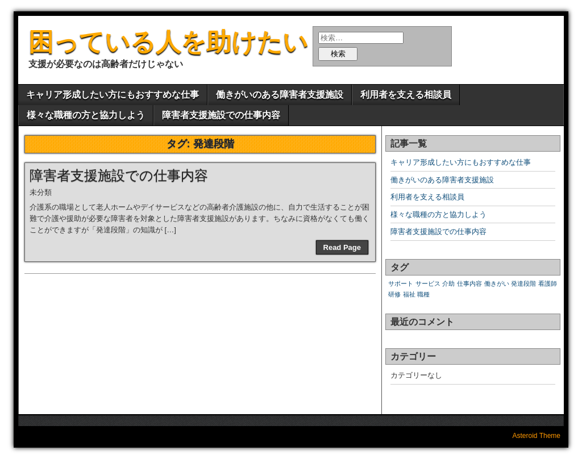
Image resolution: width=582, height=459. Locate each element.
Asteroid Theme (537, 436)
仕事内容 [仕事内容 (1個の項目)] (469, 283)
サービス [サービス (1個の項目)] (427, 283)
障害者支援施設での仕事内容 (221, 115)
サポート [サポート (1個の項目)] (400, 283)
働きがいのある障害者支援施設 (279, 94)
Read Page (342, 247)
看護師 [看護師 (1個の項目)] (547, 283)
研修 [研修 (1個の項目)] (394, 294)
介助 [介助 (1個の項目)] (448, 283)
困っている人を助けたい (168, 42)
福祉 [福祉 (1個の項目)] (409, 294)
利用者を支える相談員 (405, 94)
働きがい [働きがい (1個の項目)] (496, 283)
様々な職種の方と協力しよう (86, 115)
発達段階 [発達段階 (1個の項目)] (523, 283)
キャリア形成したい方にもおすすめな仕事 (112, 94)
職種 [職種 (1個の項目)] (423, 294)
